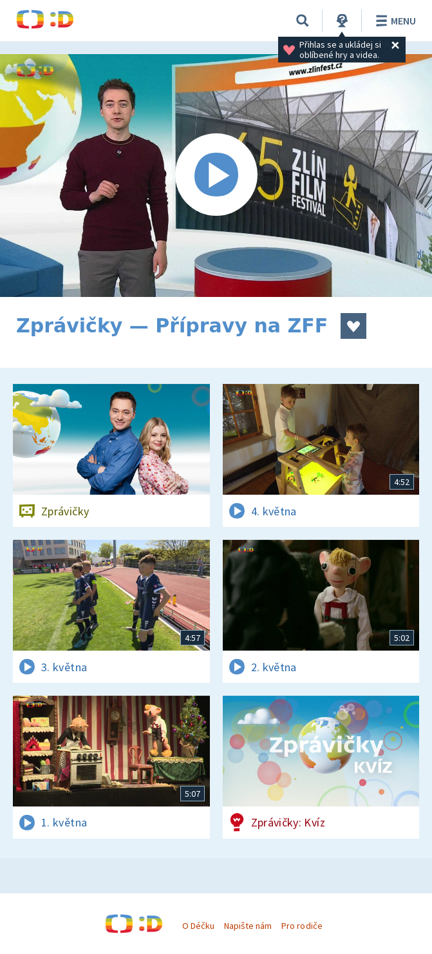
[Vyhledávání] (302, 20)
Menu (393, 20)
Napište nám (248, 925)
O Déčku (198, 925)
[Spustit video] (216, 175)
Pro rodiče (301, 925)
